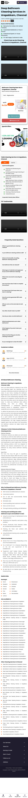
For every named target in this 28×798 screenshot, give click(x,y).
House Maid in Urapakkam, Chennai (10, 731)
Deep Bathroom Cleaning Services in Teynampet (13, 654)
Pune (4, 591)
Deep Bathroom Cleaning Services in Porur (12, 651)
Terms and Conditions (17, 768)
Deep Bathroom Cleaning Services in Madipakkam (14, 606)
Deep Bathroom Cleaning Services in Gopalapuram (14, 640)
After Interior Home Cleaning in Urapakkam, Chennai (14, 729)
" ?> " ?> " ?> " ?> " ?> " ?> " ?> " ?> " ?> (14, 95)
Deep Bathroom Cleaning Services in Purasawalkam (14, 633)
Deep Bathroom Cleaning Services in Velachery (13, 613)
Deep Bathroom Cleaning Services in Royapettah (13, 630)
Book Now (21, 110)
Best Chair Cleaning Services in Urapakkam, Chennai (14, 673)
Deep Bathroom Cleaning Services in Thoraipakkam (14, 615)
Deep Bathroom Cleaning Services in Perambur (13, 637)
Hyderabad (14, 584)
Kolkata (13, 588)
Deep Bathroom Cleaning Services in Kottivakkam (13, 647)
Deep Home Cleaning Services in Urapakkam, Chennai (14, 666)
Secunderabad (15, 593)
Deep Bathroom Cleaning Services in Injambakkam (14, 610)
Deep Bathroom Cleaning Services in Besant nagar (14, 626)
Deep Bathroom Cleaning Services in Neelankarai (13, 644)
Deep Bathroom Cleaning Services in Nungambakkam (14, 628)
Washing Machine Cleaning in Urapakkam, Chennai (14, 704)
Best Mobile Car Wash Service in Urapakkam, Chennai (14, 669)
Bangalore (5, 584)
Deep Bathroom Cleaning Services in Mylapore (13, 635)
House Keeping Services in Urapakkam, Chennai (13, 734)
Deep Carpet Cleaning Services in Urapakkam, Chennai (15, 671)
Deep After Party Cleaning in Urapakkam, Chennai (14, 687)
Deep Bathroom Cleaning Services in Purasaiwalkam (14, 656)
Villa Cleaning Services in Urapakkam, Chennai (13, 727)
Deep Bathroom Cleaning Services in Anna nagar (13, 624)
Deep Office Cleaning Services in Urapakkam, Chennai (14, 664)
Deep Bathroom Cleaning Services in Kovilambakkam (14, 658)
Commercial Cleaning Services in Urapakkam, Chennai (15, 721)
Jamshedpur (14, 591)
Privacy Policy (9, 768)
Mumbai (5, 588)
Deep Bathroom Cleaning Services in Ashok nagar (14, 621)
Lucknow (5, 595)
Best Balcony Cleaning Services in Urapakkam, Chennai (15, 714)
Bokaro (4, 593)
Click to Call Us (15, 116)
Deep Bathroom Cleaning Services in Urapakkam (13, 601)
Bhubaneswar (15, 582)
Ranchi (4, 582)
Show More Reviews (14, 373)
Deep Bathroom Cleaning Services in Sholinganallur (14, 642)
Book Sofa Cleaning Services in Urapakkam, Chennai (14, 690)
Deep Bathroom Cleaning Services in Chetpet (13, 603)
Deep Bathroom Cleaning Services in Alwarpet (13, 649)
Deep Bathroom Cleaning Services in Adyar (12, 608)
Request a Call (15, 120)
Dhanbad (14, 586)
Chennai (5, 586)
